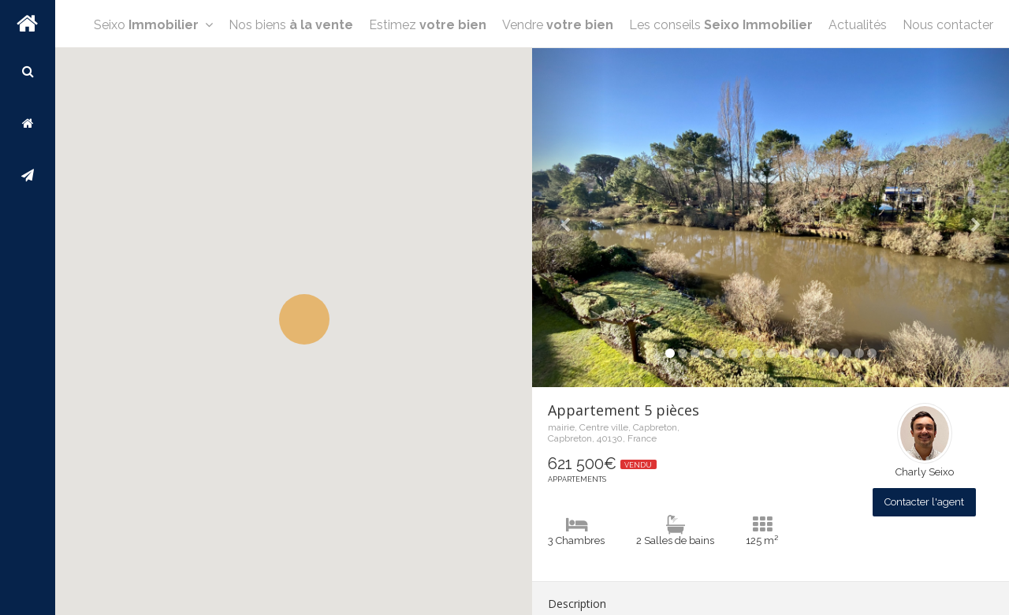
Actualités (857, 72)
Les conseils (721, 72)
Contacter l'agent (924, 502)
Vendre (557, 72)
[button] (304, 319)
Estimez (427, 72)
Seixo (153, 72)
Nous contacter (948, 72)
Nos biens (291, 72)
